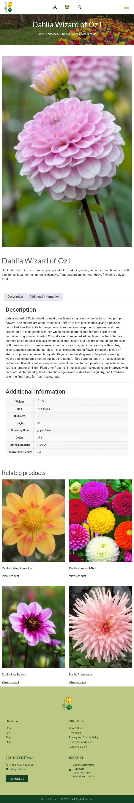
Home (40, 34)
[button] (126, 7)
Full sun (41, 445)
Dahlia (66, 34)
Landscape (53, 34)
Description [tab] (15, 296)
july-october (44, 430)
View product (10, 575)
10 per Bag (43, 409)
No (39, 452)
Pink (39, 437)
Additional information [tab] (44, 296)
